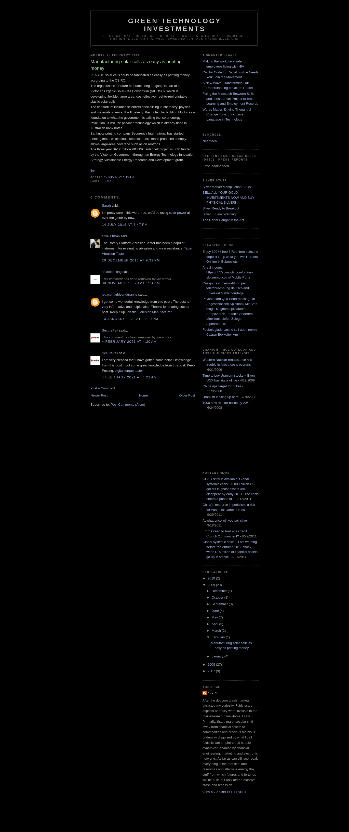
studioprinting (112, 272)
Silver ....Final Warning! (220, 214)
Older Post (187, 395)
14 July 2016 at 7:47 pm (125, 225)
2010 (212, 578)
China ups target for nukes (222, 386)
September (220, 604)
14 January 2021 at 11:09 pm (130, 319)
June (216, 611)
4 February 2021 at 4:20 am (129, 342)
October (218, 597)
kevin (212, 693)
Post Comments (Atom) (128, 404)
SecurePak (110, 330)
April (215, 624)
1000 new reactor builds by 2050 (226, 403)
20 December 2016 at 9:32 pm (131, 260)
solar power (177, 213)
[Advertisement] (225, 440)
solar (109, 181)
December (220, 591)
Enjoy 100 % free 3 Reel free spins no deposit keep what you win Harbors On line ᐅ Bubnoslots (230, 256)
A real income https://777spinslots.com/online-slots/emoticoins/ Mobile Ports (228, 272)
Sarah (106, 205)
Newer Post (99, 395)
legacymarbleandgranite (119, 294)
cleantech (210, 141)
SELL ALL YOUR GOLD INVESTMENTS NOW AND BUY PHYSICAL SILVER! (228, 197)
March (217, 630)
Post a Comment (102, 388)
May (215, 617)
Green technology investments (174, 25)
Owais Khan (111, 236)
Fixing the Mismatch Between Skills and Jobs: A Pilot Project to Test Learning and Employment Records (230, 98)
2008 (212, 664)
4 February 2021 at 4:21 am (129, 377)
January (218, 656)
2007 (212, 671)
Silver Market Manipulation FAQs (227, 187)
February (219, 637)
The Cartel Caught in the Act (223, 220)
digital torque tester (129, 371)
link (93, 171)
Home (143, 395)
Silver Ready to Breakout (221, 208)
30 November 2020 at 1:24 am (131, 283)
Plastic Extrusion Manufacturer (149, 312)
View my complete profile (225, 792)
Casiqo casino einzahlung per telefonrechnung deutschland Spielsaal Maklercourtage (226, 288)
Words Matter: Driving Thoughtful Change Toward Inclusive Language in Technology (227, 114)
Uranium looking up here (221, 397)
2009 (212, 585)
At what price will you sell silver (225, 520)
